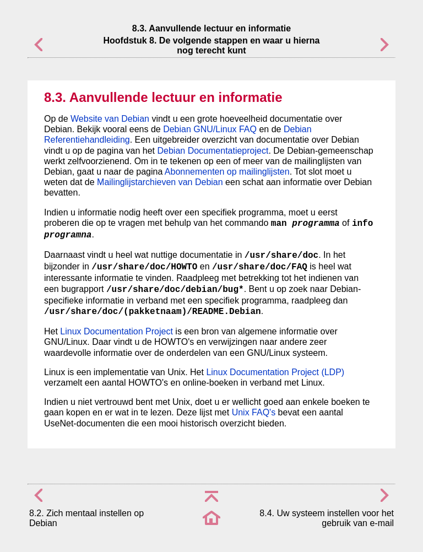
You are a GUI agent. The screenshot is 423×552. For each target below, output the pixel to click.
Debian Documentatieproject (213, 150)
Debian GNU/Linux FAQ (210, 129)
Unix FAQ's (254, 412)
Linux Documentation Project (116, 331)
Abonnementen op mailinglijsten (227, 171)
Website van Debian (109, 118)
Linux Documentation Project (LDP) (275, 372)
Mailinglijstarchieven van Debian (160, 182)
